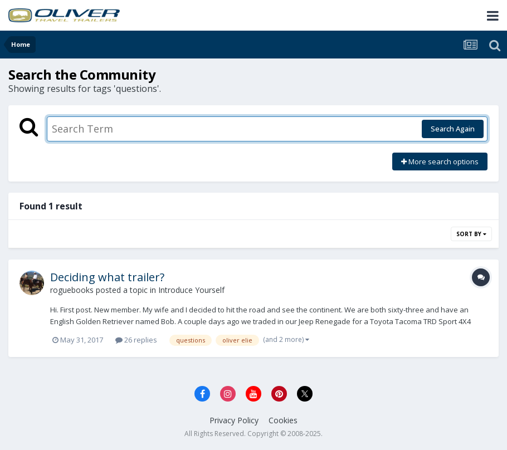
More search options (440, 161)
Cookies (283, 420)
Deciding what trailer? (107, 277)
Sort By (471, 234)
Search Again (453, 129)
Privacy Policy (234, 420)
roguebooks (72, 290)
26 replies (136, 340)
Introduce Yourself (191, 290)
